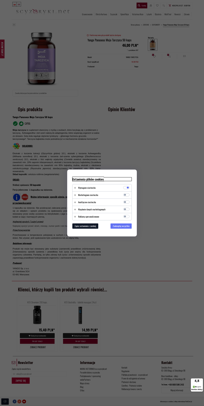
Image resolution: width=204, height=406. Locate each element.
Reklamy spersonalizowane (88, 216)
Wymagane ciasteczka (87, 187)
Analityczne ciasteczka (87, 202)
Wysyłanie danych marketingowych (91, 209)
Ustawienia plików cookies (88, 179)
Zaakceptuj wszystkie (121, 226)
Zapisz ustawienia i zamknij (85, 226)
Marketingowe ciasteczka (88, 195)
